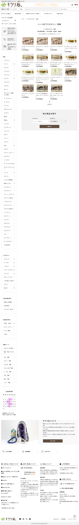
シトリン (6, 138)
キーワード (35, 118)
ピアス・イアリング (8, 277)
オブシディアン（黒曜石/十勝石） (8, 93)
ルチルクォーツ (7, 230)
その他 (5, 334)
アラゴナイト (7, 82)
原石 (21, 9)
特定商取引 (63, 519)
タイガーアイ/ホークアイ (9, 168)
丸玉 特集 (6, 357)
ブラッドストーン (7, 190)
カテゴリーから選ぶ (5, 13)
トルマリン (6, 176)
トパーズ (6, 172)
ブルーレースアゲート (9, 194)
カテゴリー (52, 118)
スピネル (6, 149)
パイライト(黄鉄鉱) (8, 180)
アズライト (6, 67)
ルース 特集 (7, 382)
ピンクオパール (7, 187)
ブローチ (6, 284)
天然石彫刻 (6, 305)
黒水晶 (5, 120)
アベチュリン (7, 71)
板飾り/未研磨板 (8, 302)
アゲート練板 (7, 330)
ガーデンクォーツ (8, 98)
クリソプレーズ (7, 127)
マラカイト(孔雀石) (8, 209)
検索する (49, 126)
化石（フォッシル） (8, 109)
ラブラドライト (7, 227)
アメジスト (6, 78)
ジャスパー (6, 142)
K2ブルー (6, 134)
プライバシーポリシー (72, 519)
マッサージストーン (8, 327)
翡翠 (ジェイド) (7, 183)
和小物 (5, 288)
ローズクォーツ (7, 237)
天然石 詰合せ (7, 323)
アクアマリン (7, 60)
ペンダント (11, 23)
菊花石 (5, 116)
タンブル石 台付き (8, 309)
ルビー (5, 234)
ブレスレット (28, 9)
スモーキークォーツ (8, 152)
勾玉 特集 (6, 375)
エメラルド (6, 85)
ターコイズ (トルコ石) (9, 163)
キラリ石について (48, 13)
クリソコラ (6, 123)
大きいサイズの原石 (8, 348)
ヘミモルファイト (8, 201)
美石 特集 (6, 379)
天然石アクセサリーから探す (32, 13)
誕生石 (14, 23)
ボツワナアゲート (8, 205)
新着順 (59, 31)
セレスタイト (7, 156)
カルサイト (6, 113)
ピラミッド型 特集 (8, 368)
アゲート (6, 64)
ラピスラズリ (7, 223)
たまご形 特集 (7, 364)
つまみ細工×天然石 (9, 280)
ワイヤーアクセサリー (9, 270)
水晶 (5, 145)
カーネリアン (7, 102)
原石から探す (18, 13)
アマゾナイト (7, 75)
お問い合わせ (60, 13)
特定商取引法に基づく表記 (8, 508)
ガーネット (6, 105)
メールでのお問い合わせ (67, 484)
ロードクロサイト (8, 241)
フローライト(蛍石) (8, 198)
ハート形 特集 (7, 371)
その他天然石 (7, 245)
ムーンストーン (7, 212)
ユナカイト (6, 219)
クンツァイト (7, 131)
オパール (6, 89)
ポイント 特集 (7, 361)
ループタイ (6, 23)
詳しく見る (52, 441)
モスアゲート (7, 216)
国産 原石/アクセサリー (9, 352)
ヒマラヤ (15, 9)
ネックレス (6, 273)
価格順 (55, 31)
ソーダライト (7, 160)
